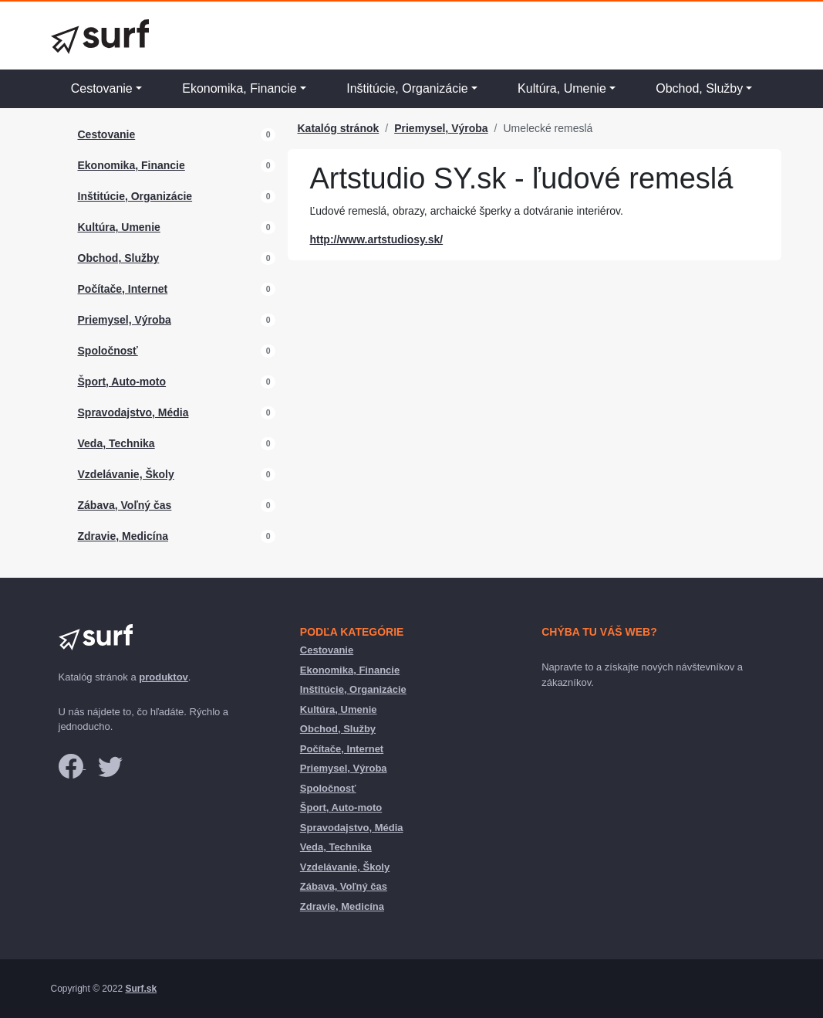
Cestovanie (102, 88)
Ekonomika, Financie (239, 88)
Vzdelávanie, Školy (126, 474)
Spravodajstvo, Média (133, 412)
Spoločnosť (108, 350)
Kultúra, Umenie (562, 88)
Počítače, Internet (123, 289)
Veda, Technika (116, 443)
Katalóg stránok (338, 128)
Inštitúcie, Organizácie (406, 88)
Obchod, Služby (699, 88)
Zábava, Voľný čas (125, 505)
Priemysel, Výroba (124, 320)
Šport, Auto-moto (122, 381)
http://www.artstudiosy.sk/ (376, 239)
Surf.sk (141, 988)
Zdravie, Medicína (123, 536)
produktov (163, 677)
